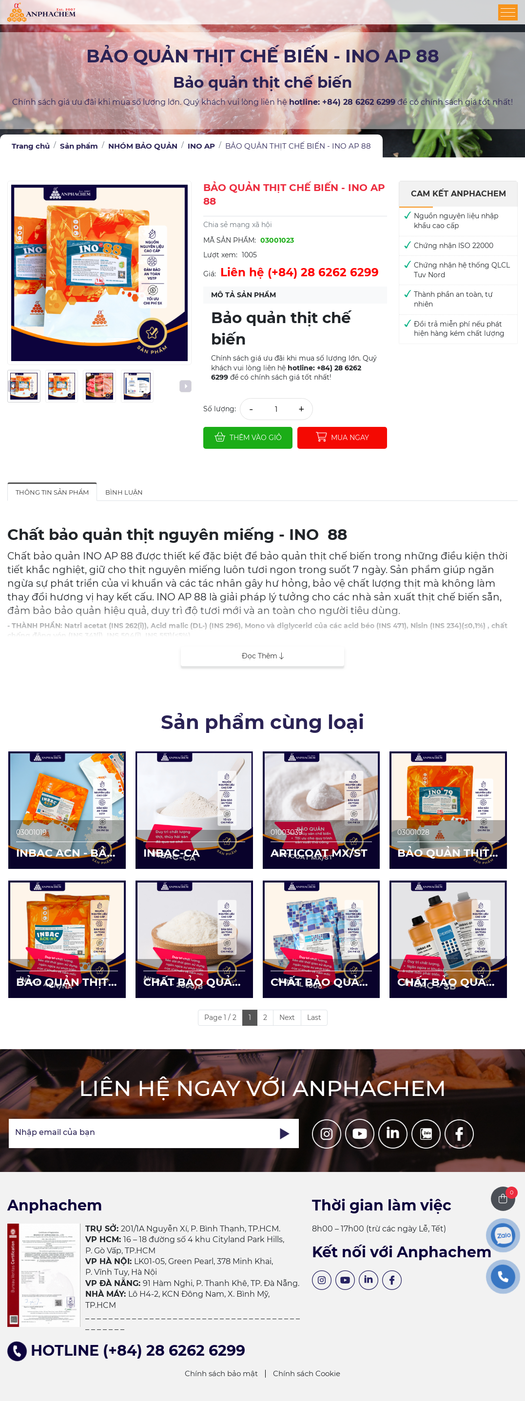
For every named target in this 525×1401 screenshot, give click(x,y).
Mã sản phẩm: (229, 240)
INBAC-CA (171, 853)
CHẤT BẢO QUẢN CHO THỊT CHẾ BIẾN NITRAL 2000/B (192, 983)
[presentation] (13, 386)
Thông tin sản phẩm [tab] (52, 492)
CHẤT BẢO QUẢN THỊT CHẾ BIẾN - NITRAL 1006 (319, 983)
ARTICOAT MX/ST (319, 853)
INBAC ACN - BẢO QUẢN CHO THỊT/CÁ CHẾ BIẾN (66, 853)
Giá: (209, 273)
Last (314, 1017)
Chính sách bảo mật (221, 1373)
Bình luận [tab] (124, 492)
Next (287, 1017)
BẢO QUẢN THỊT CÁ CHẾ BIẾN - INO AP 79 (443, 853)
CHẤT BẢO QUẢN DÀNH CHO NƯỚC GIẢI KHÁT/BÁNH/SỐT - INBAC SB (447, 983)
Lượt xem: (220, 254)
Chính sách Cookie (306, 1373)
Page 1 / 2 (220, 1017)
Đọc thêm (263, 656)
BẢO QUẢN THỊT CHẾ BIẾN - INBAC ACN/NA (66, 983)
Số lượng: (219, 408)
